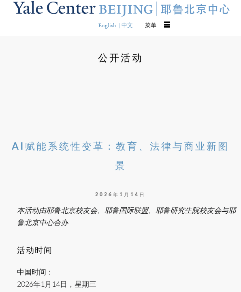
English (107, 25)
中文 (127, 25)
